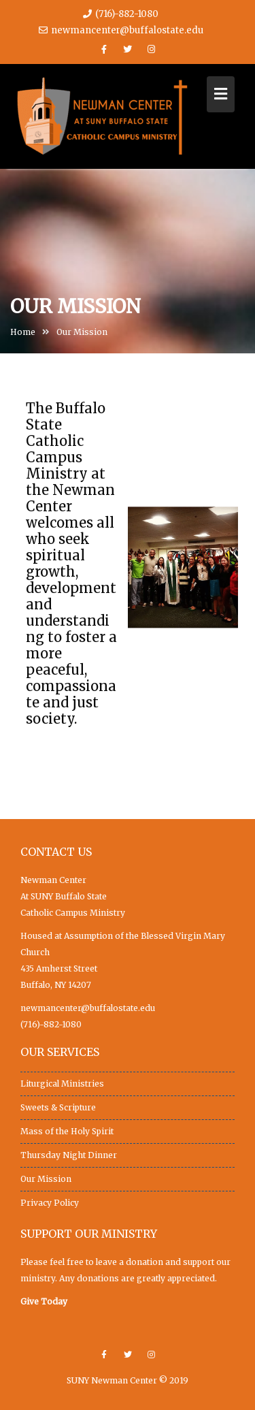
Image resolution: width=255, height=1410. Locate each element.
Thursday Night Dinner (68, 1155)
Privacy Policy (49, 1203)
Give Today (43, 1301)
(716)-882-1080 (51, 1024)
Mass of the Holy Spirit (67, 1131)
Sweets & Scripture (58, 1107)
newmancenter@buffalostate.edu (121, 30)
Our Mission (45, 1179)
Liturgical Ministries (62, 1083)
